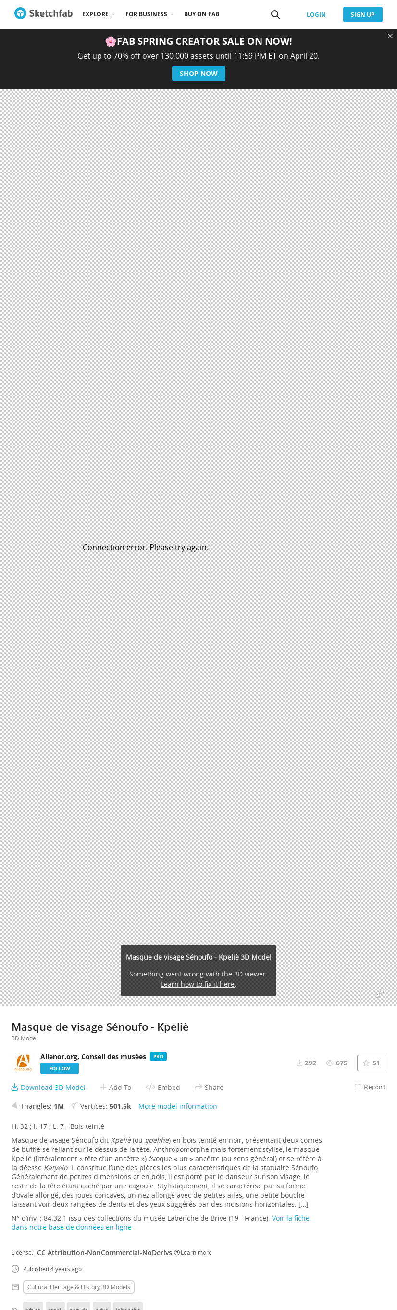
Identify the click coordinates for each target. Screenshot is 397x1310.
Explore (95, 14)
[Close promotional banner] (390, 36)
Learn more (193, 1252)
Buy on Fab (201, 14)
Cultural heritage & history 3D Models (78, 1287)
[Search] (275, 14)
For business (146, 14)
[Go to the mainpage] (43, 14)
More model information (177, 1106)
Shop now (199, 73)
